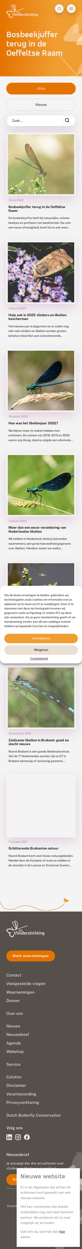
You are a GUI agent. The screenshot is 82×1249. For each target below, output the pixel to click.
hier (62, 1232)
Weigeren (41, 650)
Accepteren (41, 638)
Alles (41, 88)
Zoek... (17, 121)
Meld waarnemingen (31, 956)
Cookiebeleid (39, 658)
